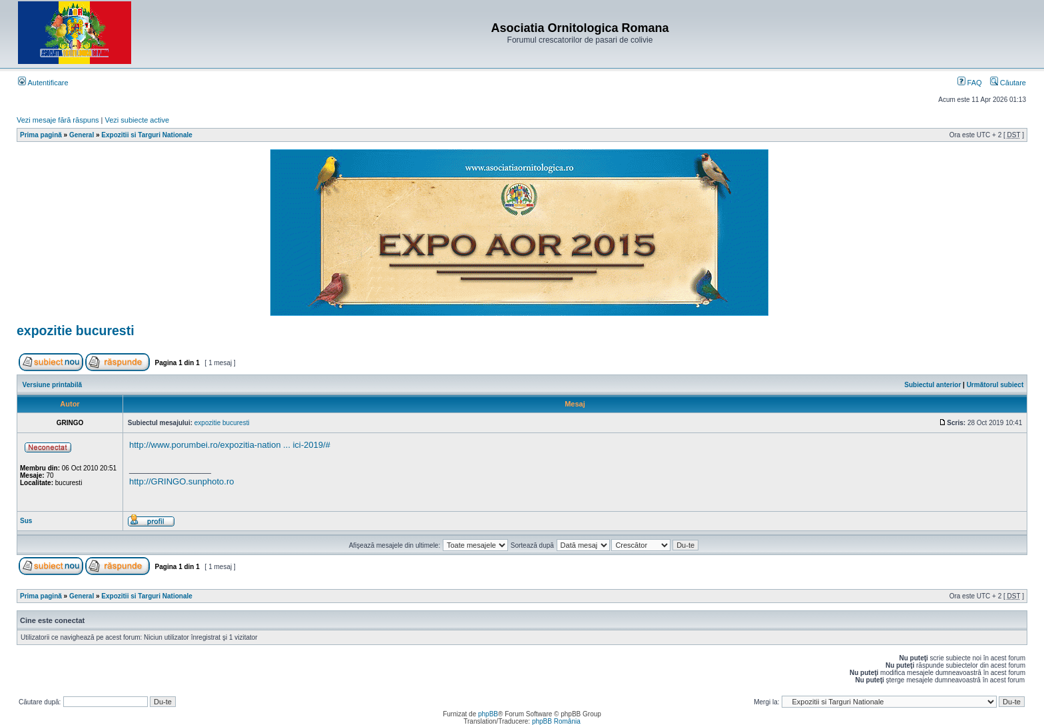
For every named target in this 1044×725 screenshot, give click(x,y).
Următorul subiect (995, 384)
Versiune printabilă (52, 384)
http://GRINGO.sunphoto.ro (181, 481)
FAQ (969, 83)
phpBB (488, 714)
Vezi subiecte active (137, 120)
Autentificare (43, 83)
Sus (26, 520)
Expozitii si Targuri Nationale (146, 135)
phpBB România (556, 721)
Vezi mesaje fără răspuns (58, 120)
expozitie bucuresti (75, 330)
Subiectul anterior (932, 384)
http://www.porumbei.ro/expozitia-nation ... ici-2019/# (229, 445)
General (81, 135)
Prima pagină (41, 135)
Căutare (1008, 83)
